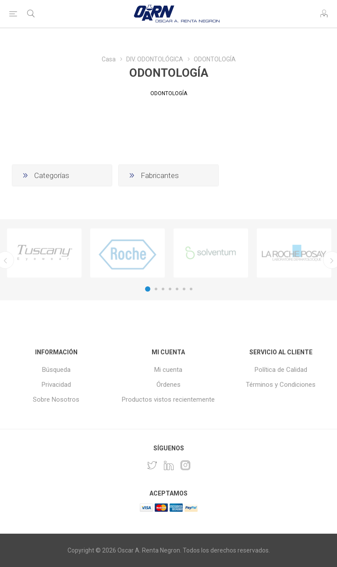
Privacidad (56, 385)
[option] (44, 253)
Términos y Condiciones (281, 385)
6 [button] (184, 289)
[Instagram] (185, 465)
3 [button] (163, 289)
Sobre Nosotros (56, 399)
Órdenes (168, 385)
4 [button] (170, 289)
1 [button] (147, 289)
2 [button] (156, 289)
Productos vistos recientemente (168, 399)
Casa (109, 59)
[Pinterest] (169, 465)
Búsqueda (56, 370)
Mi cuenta (168, 370)
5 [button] (177, 289)
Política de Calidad (281, 370)
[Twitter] (152, 465)
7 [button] (191, 289)
